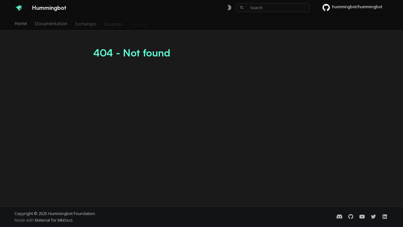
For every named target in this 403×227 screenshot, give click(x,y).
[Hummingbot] (18, 7)
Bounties (113, 23)
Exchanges (86, 23)
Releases (139, 23)
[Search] (272, 7)
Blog (223, 23)
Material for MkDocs (54, 220)
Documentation (51, 23)
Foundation (199, 23)
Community (168, 23)
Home (20, 23)
